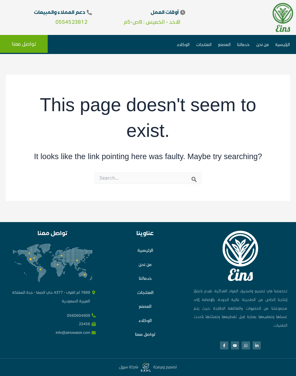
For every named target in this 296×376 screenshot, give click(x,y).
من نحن (262, 44)
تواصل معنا (145, 340)
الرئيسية (282, 44)
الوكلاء (183, 44)
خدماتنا (243, 44)
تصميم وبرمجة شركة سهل (148, 367)
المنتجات (204, 44)
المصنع (224, 44)
